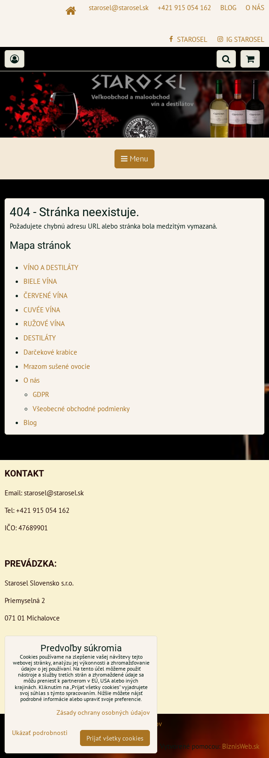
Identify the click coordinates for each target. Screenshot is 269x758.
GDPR (41, 394)
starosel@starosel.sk (54, 492)
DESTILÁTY (39, 337)
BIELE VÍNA (40, 281)
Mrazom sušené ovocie (56, 366)
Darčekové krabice (50, 351)
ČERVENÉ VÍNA (45, 295)
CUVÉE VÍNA (41, 309)
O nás (31, 380)
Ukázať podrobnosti (40, 732)
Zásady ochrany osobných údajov (103, 712)
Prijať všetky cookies (114, 738)
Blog (30, 422)
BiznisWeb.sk (240, 746)
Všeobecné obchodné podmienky (81, 408)
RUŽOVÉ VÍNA (44, 323)
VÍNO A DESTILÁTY (50, 267)
